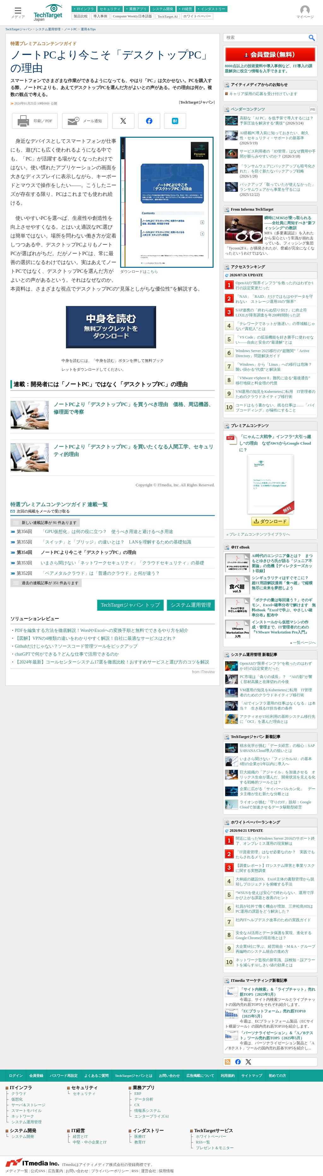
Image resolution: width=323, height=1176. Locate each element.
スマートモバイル (26, 1110)
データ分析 (143, 1099)
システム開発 (22, 1136)
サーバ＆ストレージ (28, 1105)
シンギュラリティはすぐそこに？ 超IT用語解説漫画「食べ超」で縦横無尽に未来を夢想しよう (282, 583)
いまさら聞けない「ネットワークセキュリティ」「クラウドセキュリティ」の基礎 (122, 563)
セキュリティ (84, 1093)
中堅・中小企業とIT (90, 1142)
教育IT (139, 1142)
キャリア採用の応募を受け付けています (263, 94)
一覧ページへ (304, 642)
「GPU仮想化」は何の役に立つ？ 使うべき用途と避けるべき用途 (107, 531)
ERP (137, 1093)
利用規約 (228, 1075)
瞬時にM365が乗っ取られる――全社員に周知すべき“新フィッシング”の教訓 (289, 223)
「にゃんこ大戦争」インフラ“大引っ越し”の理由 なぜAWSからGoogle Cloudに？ (275, 443)
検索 (312, 37)
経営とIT (80, 1136)
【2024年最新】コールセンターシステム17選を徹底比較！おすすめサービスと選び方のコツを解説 (112, 662)
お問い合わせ (169, 1075)
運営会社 (148, 1171)
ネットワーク (22, 1116)
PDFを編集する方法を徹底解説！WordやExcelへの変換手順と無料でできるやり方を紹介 (101, 630)
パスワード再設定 (64, 1075)
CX (137, 1105)
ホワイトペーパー (211, 1136)
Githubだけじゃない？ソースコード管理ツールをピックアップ (76, 646)
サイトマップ (251, 1075)
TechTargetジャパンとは (134, 1075)
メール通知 (92, 121)
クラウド (18, 1093)
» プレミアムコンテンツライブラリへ (258, 534)
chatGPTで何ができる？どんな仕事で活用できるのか (67, 654)
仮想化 (17, 1099)
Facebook (238, 1062)
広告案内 (55, 1171)
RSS (227, 1062)
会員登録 (36, 1075)
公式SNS (38, 1171)
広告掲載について (200, 1075)
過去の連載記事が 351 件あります (50, 583)
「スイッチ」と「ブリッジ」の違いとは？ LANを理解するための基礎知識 (116, 542)
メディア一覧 (16, 1171)
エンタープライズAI (151, 1116)
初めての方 (277, 1075)
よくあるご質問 (96, 1075)
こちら (152, 271)
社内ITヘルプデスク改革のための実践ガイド (273, 920)
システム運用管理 (191, 605)
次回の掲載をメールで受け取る (43, 511)
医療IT (139, 1136)
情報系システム (147, 1110)
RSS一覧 (203, 1142)
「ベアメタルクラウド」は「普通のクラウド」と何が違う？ (100, 573)
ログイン (16, 1075)
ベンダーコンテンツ (248, 109)
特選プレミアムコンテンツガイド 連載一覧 (59, 504)
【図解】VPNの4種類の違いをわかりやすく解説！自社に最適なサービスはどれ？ (95, 638)
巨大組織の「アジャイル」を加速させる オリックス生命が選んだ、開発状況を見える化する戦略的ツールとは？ (277, 777)
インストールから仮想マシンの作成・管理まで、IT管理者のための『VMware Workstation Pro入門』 (280, 627)
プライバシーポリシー (110, 1171)
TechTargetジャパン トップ (130, 605)
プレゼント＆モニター (215, 1148)
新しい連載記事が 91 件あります (49, 522)
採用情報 (166, 1171)
